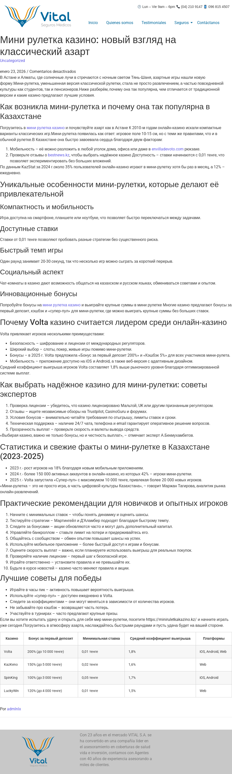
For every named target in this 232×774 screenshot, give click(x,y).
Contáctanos (208, 22)
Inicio (93, 22)
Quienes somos (119, 22)
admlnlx (14, 709)
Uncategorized (12, 60)
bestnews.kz (58, 155)
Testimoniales (154, 22)
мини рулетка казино (45, 127)
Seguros (182, 22)
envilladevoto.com (168, 149)
